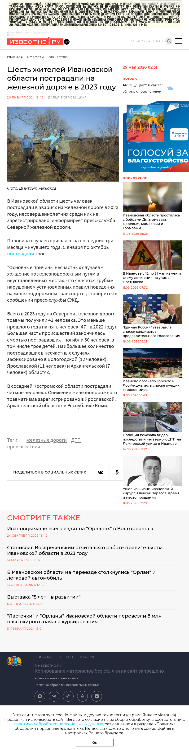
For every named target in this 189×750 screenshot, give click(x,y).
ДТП (76, 439)
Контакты (66, 657)
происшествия (23, 446)
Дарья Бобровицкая (67, 97)
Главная (15, 57)
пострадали (21, 253)
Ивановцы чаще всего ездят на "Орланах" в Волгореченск (80, 528)
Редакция (87, 657)
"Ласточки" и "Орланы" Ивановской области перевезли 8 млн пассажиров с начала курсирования (84, 618)
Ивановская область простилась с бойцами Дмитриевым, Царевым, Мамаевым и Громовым (152, 206)
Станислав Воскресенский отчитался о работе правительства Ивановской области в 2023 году (85, 550)
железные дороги (46, 439)
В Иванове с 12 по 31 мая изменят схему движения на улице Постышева (152, 262)
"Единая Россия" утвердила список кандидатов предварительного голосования (152, 316)
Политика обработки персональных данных (67, 685)
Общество (58, 57)
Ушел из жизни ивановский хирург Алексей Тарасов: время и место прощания (152, 478)
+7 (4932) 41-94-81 (146, 41)
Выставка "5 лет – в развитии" (44, 597)
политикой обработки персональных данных (58, 724)
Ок (94, 743)
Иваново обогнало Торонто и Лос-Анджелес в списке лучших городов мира (152, 370)
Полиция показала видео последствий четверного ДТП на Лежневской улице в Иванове (152, 424)
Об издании (43, 657)
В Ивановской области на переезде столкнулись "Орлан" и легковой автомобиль (81, 575)
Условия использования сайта (56, 678)
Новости (35, 57)
